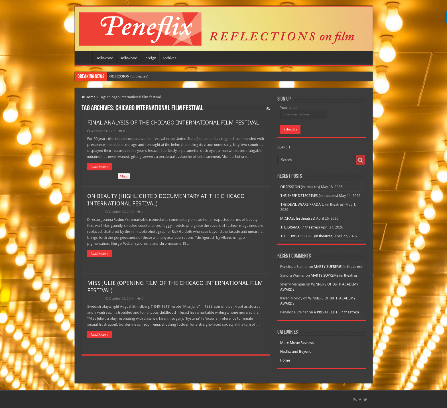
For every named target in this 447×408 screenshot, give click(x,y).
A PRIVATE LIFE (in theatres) (336, 312)
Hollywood (104, 58)
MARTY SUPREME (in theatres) (338, 266)
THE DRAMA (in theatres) (300, 227)
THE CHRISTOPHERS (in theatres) (307, 236)
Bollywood (128, 58)
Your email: (289, 107)
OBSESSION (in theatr (126, 76)
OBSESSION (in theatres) (300, 187)
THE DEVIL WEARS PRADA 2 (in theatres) (312, 204)
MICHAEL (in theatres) (297, 218)
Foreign (150, 58)
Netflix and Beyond (296, 351)
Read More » (100, 167)
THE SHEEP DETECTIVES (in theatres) (309, 195)
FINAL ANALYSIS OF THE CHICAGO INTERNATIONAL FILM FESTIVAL (173, 122)
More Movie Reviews (297, 342)
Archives (169, 58)
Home (85, 57)
